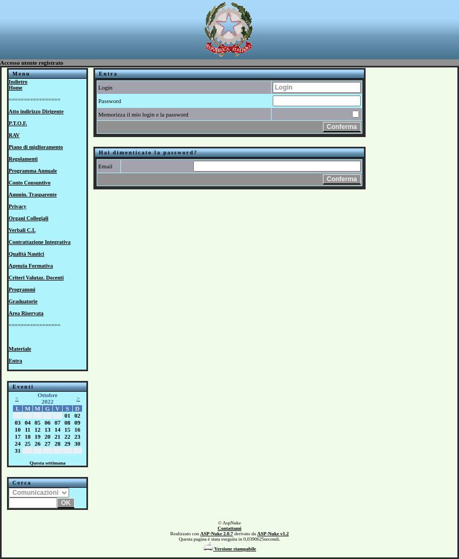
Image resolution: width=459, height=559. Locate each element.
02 (77, 415)
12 (37, 429)
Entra (15, 361)
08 (67, 422)
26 (37, 443)
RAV (14, 135)
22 (67, 436)
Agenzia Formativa (31, 266)
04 (28, 422)
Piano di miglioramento (36, 147)
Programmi (22, 289)
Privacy (17, 206)
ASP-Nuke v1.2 (273, 533)
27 (47, 443)
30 (77, 443)
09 (77, 422)
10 (18, 429)
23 (77, 436)
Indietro (18, 82)
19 (37, 436)
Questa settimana (48, 463)
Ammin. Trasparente (33, 194)
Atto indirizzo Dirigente (36, 111)
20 (47, 436)
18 (28, 436)
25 (28, 443)
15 (67, 429)
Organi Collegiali (29, 218)
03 (18, 422)
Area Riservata (26, 313)
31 (18, 450)
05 (37, 422)
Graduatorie (23, 301)
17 (18, 436)
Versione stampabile (229, 548)
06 (47, 422)
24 (18, 443)
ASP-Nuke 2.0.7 (216, 533)
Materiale (20, 349)
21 (57, 436)
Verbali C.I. (22, 230)
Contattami (229, 528)
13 (47, 429)
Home (16, 88)
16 (77, 429)
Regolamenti (23, 159)
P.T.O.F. (18, 123)
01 (67, 415)
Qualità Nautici (26, 254)
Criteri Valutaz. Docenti (36, 278)
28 (57, 443)
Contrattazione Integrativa (40, 242)
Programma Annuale (33, 171)
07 (57, 422)
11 (27, 429)
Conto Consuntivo (30, 183)
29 (67, 443)
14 (57, 429)
